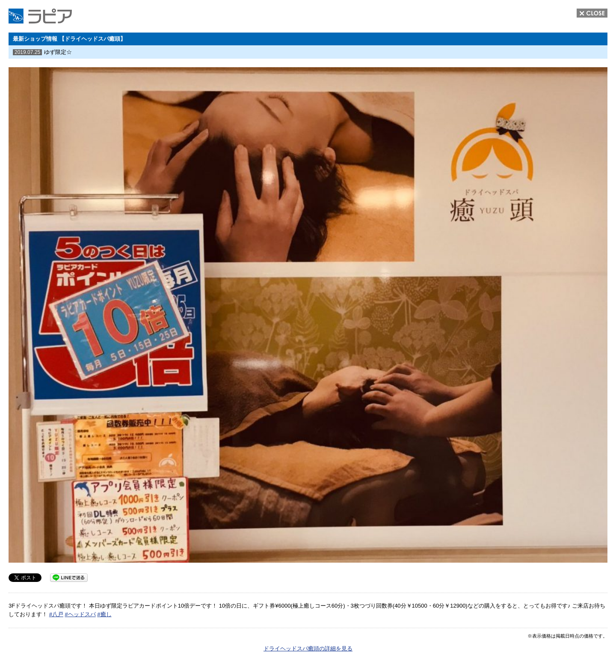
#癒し (104, 614)
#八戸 (56, 614)
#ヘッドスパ (80, 614)
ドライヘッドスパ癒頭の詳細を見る (308, 648)
